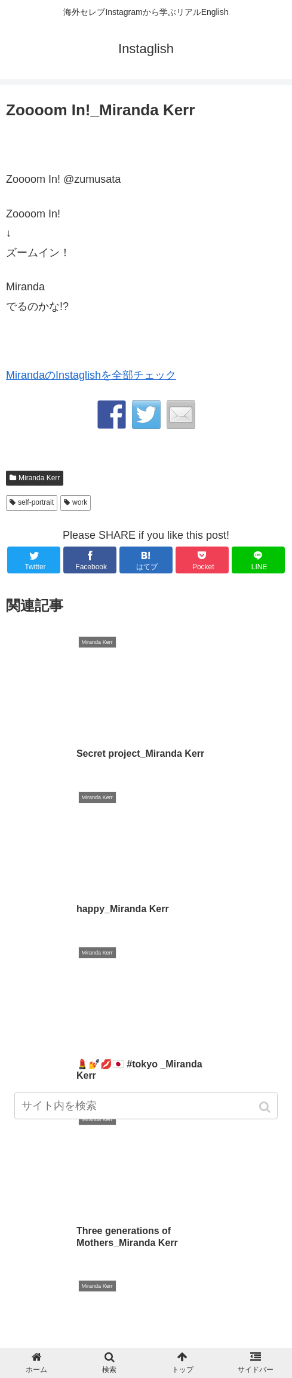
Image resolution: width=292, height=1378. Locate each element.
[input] (145, 1107)
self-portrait (36, 502)
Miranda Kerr (39, 478)
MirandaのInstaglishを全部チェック (91, 375)
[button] (266, 1109)
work (79, 502)
